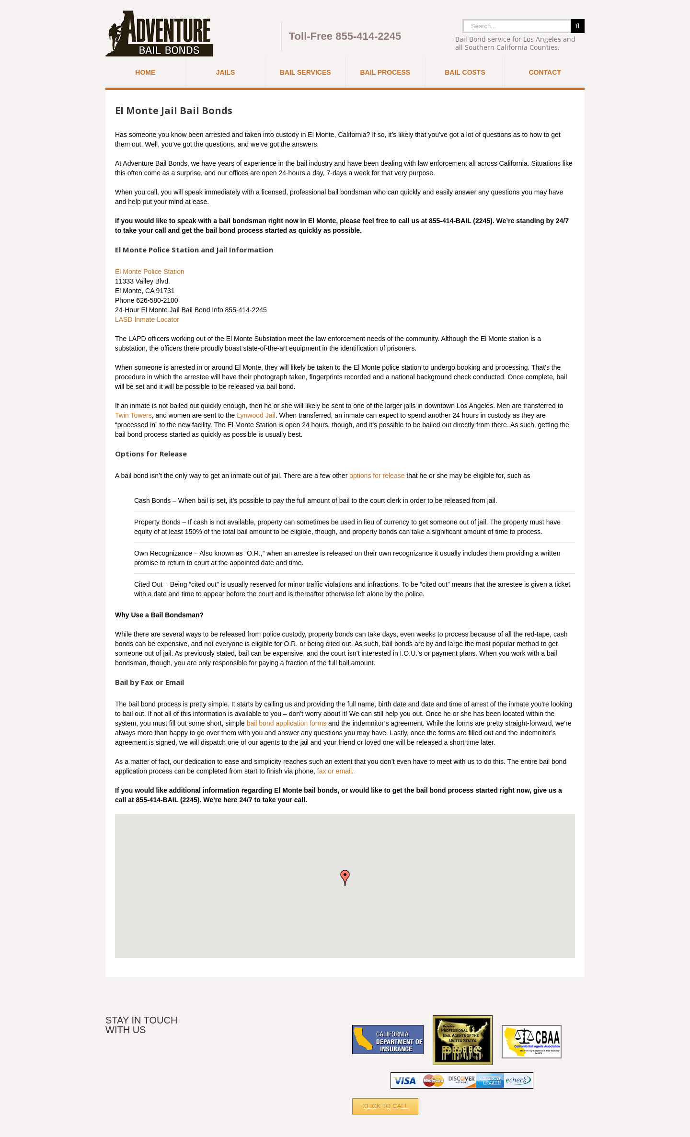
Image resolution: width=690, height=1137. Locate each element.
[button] (345, 878)
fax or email (334, 771)
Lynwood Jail (256, 415)
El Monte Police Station (149, 271)
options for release (376, 475)
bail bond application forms (287, 723)
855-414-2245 (368, 36)
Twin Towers (133, 415)
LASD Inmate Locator (147, 319)
